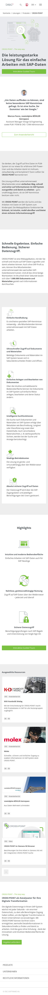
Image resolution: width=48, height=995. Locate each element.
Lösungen (16, 13)
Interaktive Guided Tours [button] (24, 71)
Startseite (6, 13)
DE (32, 4)
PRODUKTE (8, 965)
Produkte (26, 13)
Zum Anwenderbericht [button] (24, 134)
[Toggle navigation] (40, 5)
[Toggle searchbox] (20, 4)
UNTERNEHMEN (10, 971)
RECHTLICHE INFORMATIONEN (16, 978)
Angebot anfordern (11, 942)
